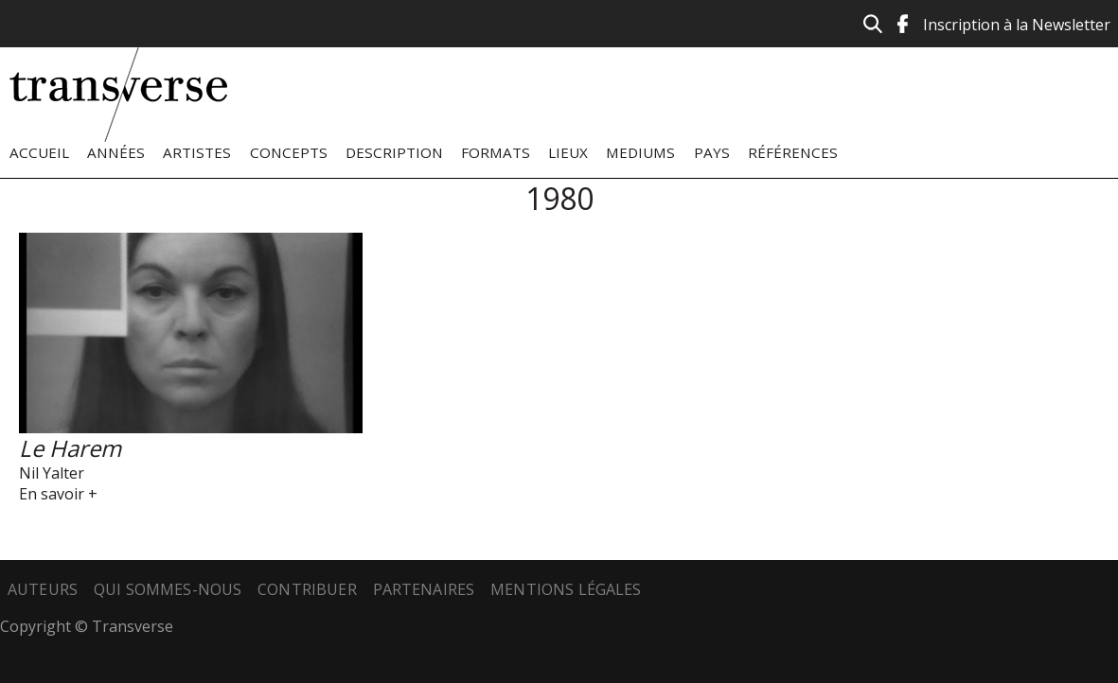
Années (116, 152)
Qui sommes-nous (167, 589)
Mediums (640, 152)
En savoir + (58, 493)
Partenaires (424, 589)
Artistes (197, 152)
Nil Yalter (51, 473)
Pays (712, 152)
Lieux (568, 152)
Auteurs (43, 589)
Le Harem (70, 448)
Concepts (289, 152)
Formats (495, 152)
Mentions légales (566, 589)
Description (394, 152)
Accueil (39, 152)
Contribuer (307, 589)
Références (793, 152)
